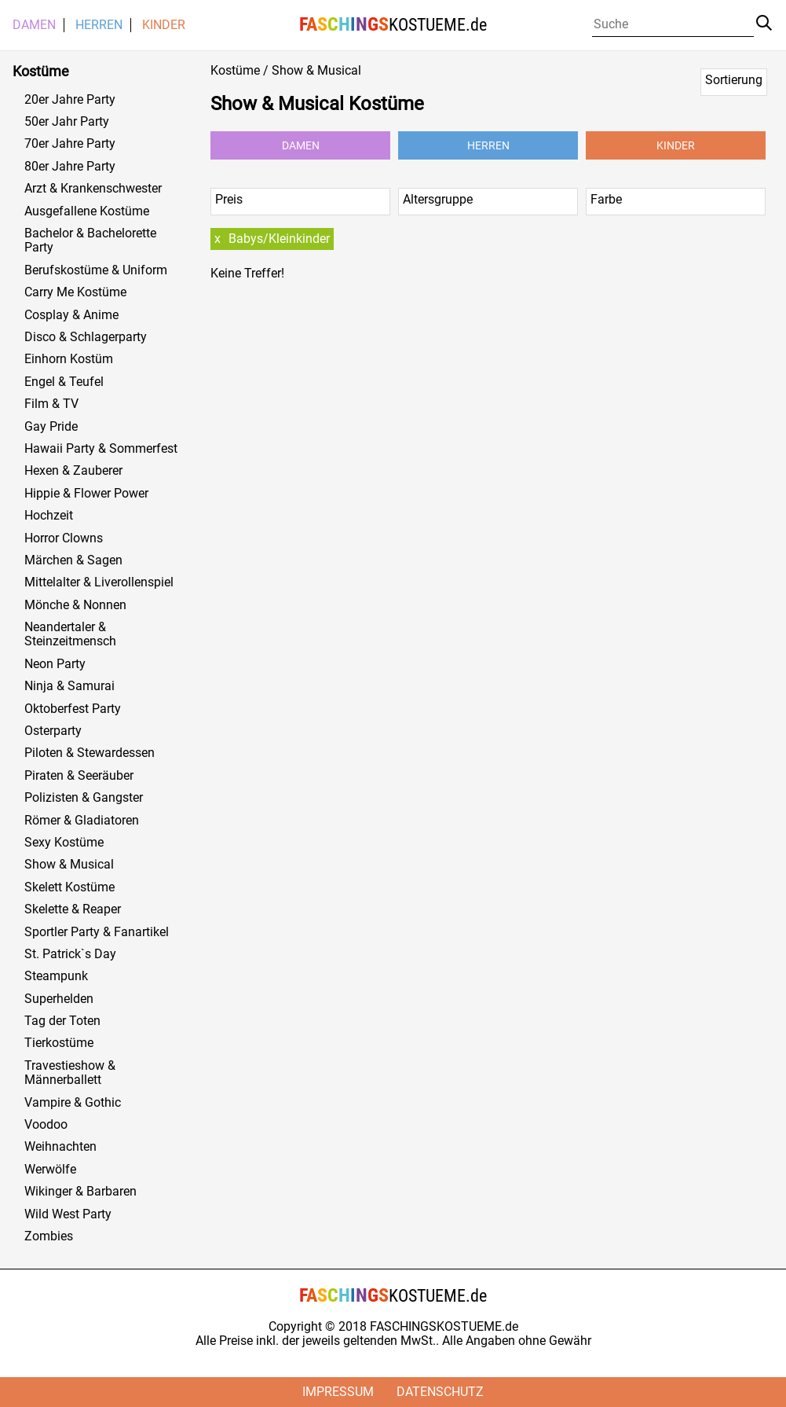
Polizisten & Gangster (83, 798)
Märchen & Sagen (73, 560)
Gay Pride (51, 427)
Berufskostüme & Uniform (95, 270)
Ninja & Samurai (69, 686)
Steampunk (56, 976)
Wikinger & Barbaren (80, 1192)
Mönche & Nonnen (75, 605)
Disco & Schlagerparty (85, 337)
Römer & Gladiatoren (81, 821)
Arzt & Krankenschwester (93, 189)
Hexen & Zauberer (73, 471)
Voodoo (46, 1125)
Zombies (48, 1236)
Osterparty (53, 731)
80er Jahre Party (69, 167)
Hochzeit (48, 516)
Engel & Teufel (64, 382)
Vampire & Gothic (72, 1103)
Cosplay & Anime (71, 315)
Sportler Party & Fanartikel (96, 932)
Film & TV (51, 404)
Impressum (338, 1391)
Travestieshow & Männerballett (69, 1073)
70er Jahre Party (69, 144)
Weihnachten (60, 1147)
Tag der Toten (62, 1021)
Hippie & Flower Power (86, 494)
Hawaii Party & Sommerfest (100, 449)
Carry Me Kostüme (75, 292)
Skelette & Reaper (72, 909)
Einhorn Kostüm (68, 359)
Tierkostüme (58, 1043)
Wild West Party (68, 1214)
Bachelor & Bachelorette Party (90, 240)
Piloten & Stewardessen (89, 753)
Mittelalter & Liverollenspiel (99, 582)
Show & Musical (69, 865)
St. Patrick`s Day (70, 954)
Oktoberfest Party (72, 709)
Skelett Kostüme (69, 887)
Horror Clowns (63, 538)
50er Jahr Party (66, 122)
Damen (34, 25)
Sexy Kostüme (64, 843)
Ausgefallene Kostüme (86, 211)
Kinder (163, 25)
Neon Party (55, 664)
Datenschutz (440, 1391)
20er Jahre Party (69, 100)
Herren (98, 25)
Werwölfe (50, 1170)
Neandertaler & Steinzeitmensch (70, 634)
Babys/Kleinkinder (279, 238)
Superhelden (58, 999)
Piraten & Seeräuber (78, 776)
